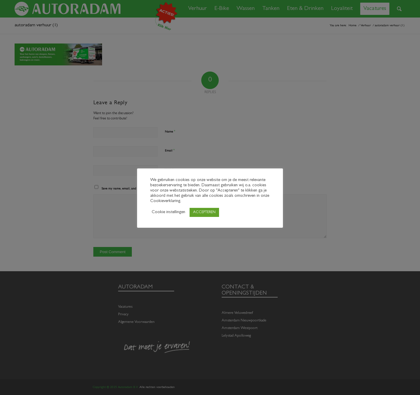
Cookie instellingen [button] (168, 212)
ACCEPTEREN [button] (204, 212)
